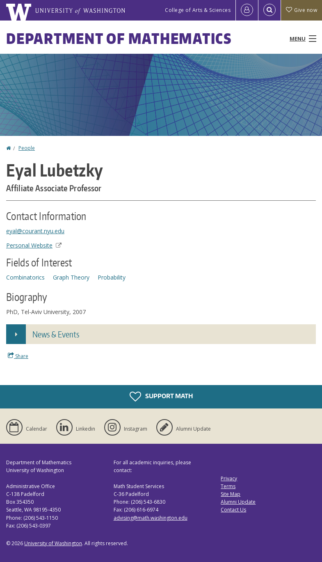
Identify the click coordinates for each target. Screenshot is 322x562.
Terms (228, 486)
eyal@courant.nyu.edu (35, 231)
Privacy (229, 478)
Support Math (161, 396)
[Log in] (247, 10)
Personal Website (34, 245)
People (26, 148)
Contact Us (233, 509)
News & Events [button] (55, 334)
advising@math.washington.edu (150, 517)
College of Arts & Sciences (198, 10)
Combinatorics (25, 277)
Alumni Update (238, 501)
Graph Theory (71, 277)
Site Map (230, 494)
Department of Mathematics (119, 38)
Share (18, 356)
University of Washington (53, 543)
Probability (112, 277)
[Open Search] (269, 10)
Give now (301, 10)
